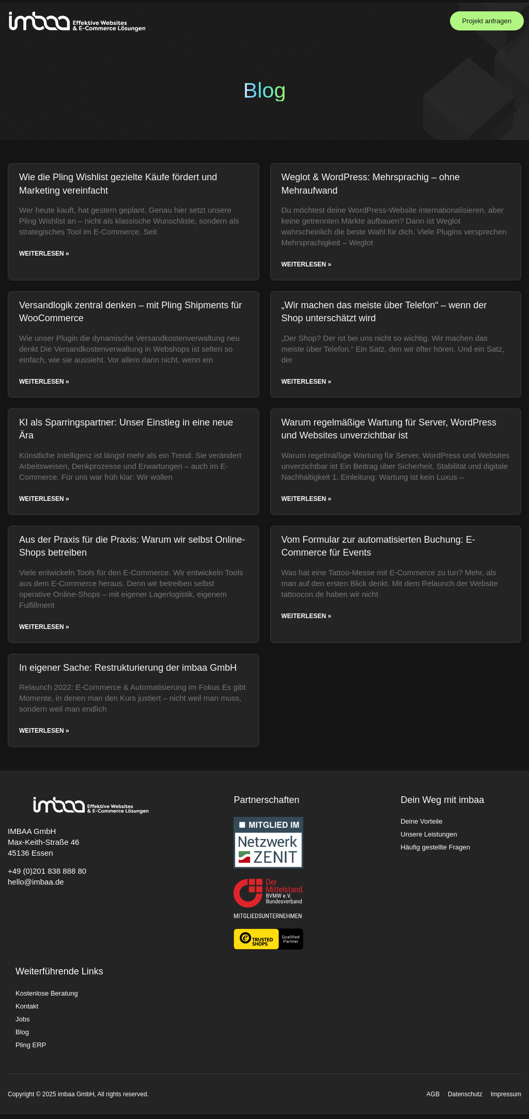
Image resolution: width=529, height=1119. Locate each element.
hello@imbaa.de (36, 886)
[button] (412, 21)
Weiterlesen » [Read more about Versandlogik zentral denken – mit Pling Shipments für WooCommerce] (44, 384)
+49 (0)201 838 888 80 (47, 876)
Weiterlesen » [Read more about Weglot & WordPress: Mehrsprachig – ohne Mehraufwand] (307, 266)
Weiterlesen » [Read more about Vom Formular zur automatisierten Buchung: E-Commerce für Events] (307, 620)
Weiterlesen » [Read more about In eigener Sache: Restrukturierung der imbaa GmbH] (44, 735)
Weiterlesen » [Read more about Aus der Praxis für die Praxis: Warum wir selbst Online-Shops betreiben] (44, 631)
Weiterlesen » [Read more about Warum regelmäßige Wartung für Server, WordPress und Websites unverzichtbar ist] (307, 502)
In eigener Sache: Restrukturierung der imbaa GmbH (128, 672)
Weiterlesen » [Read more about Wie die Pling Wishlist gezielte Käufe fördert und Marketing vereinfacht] (44, 255)
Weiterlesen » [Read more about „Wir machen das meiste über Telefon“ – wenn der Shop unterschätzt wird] (307, 384)
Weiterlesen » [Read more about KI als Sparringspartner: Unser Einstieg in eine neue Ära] (44, 502)
